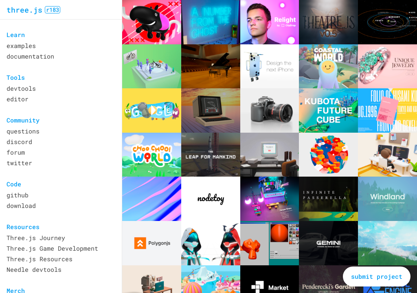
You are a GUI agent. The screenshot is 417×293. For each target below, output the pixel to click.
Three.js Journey (36, 238)
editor (18, 99)
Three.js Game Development (52, 248)
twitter (19, 163)
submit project (376, 276)
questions (23, 131)
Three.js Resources (39, 259)
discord (19, 142)
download (21, 205)
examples (21, 46)
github (18, 195)
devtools (21, 88)
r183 (52, 9)
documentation (30, 56)
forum (16, 152)
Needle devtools (34, 269)
